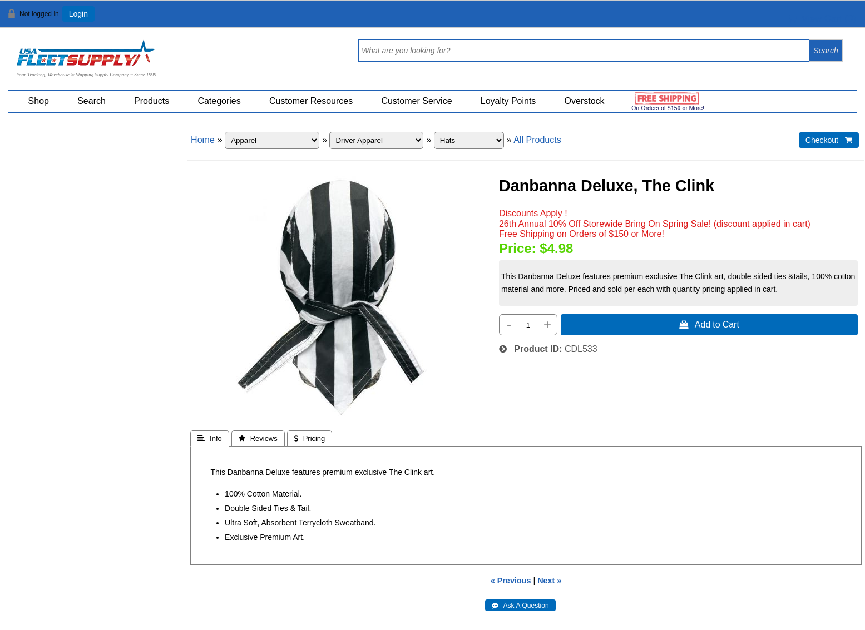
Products (151, 101)
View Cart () (822, 18)
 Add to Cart (709, 324)
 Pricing (309, 438)
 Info (209, 438)
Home (203, 140)
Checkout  (828, 140)
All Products (537, 140)
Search (91, 101)
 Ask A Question (520, 605)
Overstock (585, 101)
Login (78, 14)
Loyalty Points (508, 101)
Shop (38, 101)
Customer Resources (311, 101)
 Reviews (258, 438)
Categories (218, 101)
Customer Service (416, 101)
